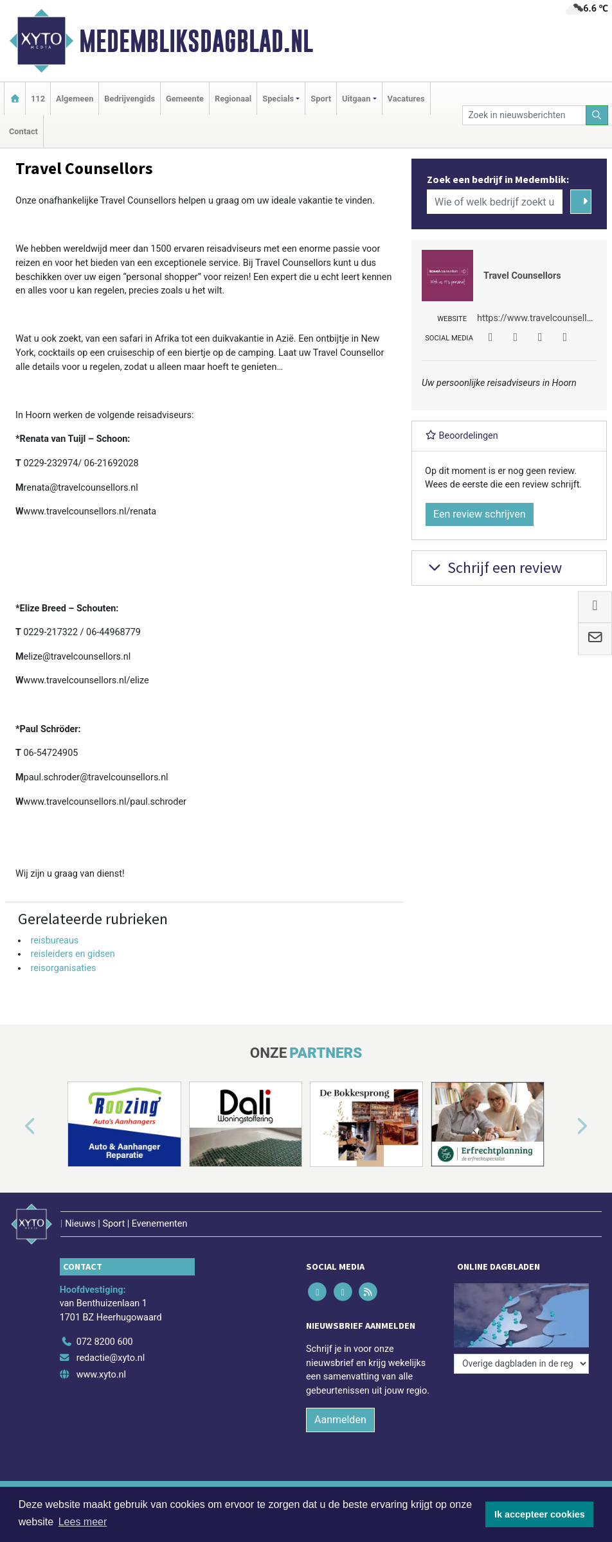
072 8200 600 (104, 1341)
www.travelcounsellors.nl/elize (86, 680)
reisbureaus (54, 940)
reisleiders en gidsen (72, 954)
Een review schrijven (479, 514)
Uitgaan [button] (356, 98)
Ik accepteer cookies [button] (539, 1514)
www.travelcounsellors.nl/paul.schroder (105, 801)
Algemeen (74, 98)
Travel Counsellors (522, 275)
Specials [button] (278, 98)
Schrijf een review (493, 567)
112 (38, 98)
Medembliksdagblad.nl (196, 41)
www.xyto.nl (101, 1374)
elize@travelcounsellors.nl (77, 656)
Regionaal (233, 98)
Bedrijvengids (129, 98)
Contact (23, 131)
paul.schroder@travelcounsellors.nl (96, 777)
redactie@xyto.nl (110, 1358)
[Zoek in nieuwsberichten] (524, 115)
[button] (15, 1127)
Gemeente (185, 98)
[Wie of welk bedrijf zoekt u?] (494, 201)
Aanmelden (340, 1420)
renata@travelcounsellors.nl (81, 487)
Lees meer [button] (83, 1521)
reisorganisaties (63, 968)
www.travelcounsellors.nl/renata (90, 511)
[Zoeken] (597, 115)
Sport (320, 98)
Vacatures (406, 98)
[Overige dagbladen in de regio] (521, 1364)
